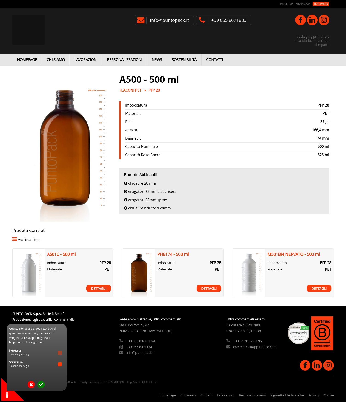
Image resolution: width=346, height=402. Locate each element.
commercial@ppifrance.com (254, 347)
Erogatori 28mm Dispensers (152, 191)
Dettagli (98, 288)
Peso (129, 121)
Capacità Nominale (141, 146)
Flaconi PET (130, 90)
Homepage (27, 59)
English (286, 4)
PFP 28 (154, 90)
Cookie (329, 395)
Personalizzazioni (124, 59)
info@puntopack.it (169, 20)
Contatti (214, 59)
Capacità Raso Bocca (143, 154)
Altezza (131, 129)
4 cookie (19, 366)
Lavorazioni (85, 59)
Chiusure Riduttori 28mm (149, 208)
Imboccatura (136, 105)
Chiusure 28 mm (142, 183)
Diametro (133, 138)
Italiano (321, 4)
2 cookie (19, 354)
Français (303, 4)
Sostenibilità (184, 59)
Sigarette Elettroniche (287, 395)
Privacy (313, 395)
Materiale (133, 113)
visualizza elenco (29, 240)
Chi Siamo (56, 59)
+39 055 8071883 (228, 20)
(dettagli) (24, 354)
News (157, 59)
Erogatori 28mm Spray (147, 199)
